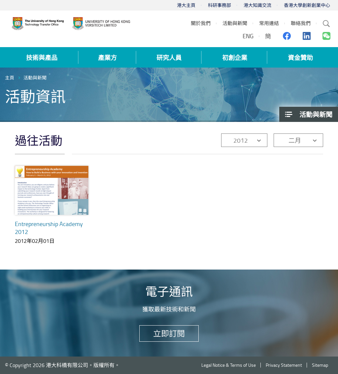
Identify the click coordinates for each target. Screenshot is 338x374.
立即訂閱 (169, 333)
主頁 (9, 77)
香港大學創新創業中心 (307, 5)
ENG (248, 36)
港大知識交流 (257, 5)
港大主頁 (186, 5)
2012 (240, 140)
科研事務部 (219, 5)
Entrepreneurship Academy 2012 (49, 228)
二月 (294, 140)
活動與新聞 (35, 77)
